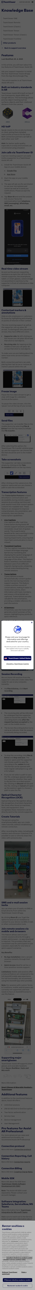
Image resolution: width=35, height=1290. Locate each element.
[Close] (32, 622)
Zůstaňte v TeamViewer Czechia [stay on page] (17, 664)
